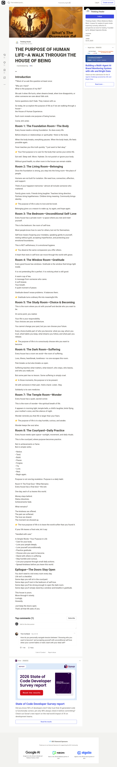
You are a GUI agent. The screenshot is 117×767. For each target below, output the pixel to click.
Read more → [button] (99, 84)
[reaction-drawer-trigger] (4, 56)
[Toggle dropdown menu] (74, 633)
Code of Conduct (41, 652)
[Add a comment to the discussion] (47, 625)
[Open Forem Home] (3, 3)
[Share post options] (4, 84)
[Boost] (5, 78)
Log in (97, 3)
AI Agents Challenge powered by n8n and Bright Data (98, 77)
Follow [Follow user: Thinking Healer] (100, 16)
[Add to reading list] (5, 71)
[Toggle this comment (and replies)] (16, 637)
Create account (108, 3)
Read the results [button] (46, 722)
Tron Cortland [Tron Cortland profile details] (25, 634)
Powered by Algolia (64, 3)
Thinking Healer (25, 42)
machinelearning (22, 66)
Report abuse (52, 652)
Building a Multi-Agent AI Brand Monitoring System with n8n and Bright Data (99, 68)
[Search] (9, 2)
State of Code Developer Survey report (40, 703)
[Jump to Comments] (5, 63)
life (31, 66)
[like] (23, 647)
